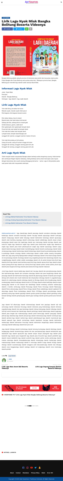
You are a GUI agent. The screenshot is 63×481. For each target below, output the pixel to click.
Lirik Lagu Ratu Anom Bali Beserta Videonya (15, 367)
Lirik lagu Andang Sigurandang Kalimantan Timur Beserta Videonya (25, 220)
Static (43, 473)
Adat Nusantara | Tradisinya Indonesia (30, 479)
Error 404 (50, 473)
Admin (10, 359)
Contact (18, 473)
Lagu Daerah (12, 356)
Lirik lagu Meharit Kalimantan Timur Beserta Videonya (21, 217)
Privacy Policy (35, 473)
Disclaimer (26, 473)
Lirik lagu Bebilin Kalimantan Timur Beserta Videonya (21, 223)
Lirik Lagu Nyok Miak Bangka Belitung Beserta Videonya (26, 23)
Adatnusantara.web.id (8, 233)
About (12, 473)
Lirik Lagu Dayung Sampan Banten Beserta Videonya (48, 367)
